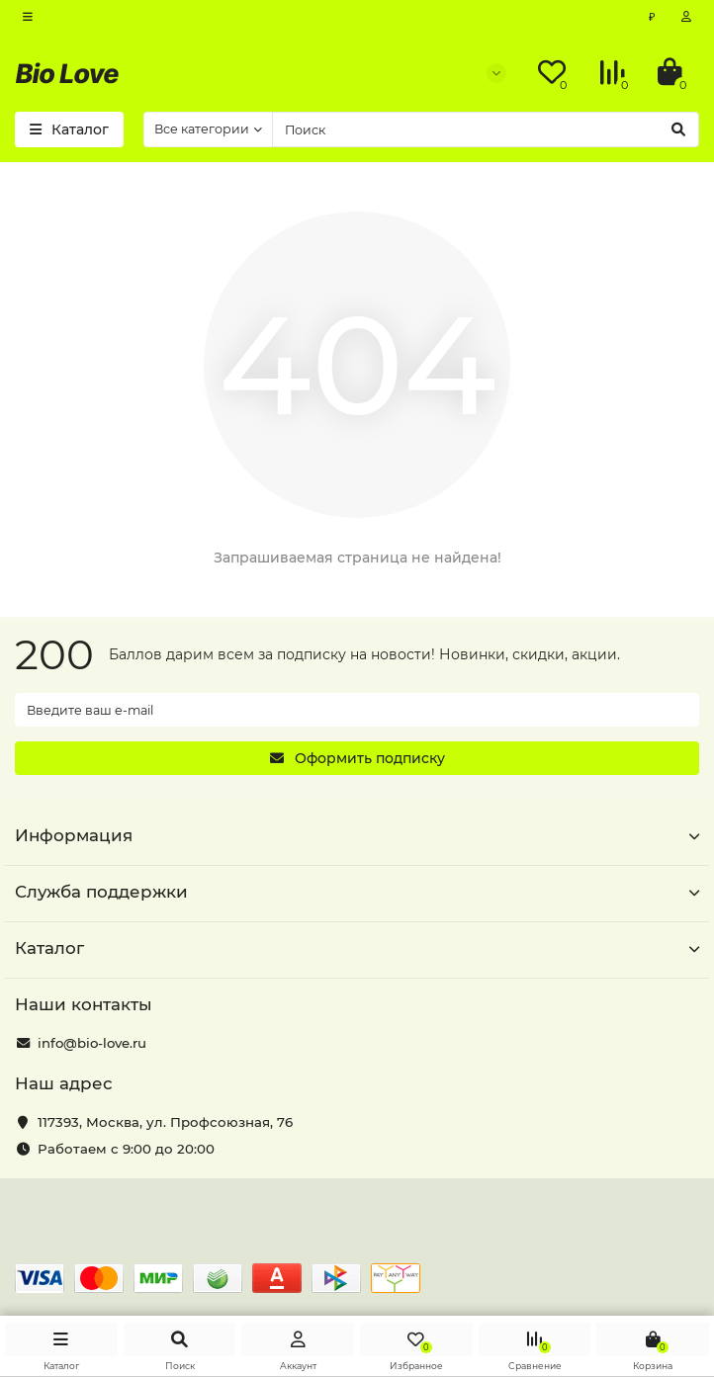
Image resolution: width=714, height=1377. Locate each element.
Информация (357, 835)
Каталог (357, 948)
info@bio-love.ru (92, 1043)
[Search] (485, 129)
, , (165, 1122)
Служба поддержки (357, 892)
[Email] (357, 710)
